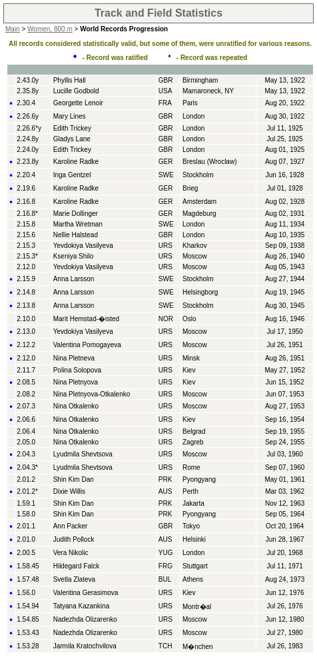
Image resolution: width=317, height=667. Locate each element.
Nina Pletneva (74, 358)
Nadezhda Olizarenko (85, 619)
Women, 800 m (50, 29)
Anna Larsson (74, 279)
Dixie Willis (69, 491)
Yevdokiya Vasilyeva (83, 245)
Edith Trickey (72, 128)
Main (12, 29)
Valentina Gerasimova (86, 592)
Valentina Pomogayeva (87, 344)
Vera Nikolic (71, 552)
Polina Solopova (77, 370)
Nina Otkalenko (76, 406)
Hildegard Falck (76, 566)
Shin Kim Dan (73, 479)
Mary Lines (69, 116)
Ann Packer (70, 526)
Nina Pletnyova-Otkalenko (92, 394)
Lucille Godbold (76, 91)
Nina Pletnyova (75, 382)
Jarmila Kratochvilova (85, 646)
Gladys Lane (72, 139)
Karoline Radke (76, 161)
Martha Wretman (78, 224)
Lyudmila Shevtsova (83, 454)
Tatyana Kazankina (81, 606)
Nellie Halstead (75, 235)
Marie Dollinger (75, 213)
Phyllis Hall (69, 80)
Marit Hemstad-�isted (86, 319)
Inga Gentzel (72, 175)
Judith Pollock (74, 539)
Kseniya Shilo (73, 256)
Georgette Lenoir (78, 103)
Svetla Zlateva (74, 579)
